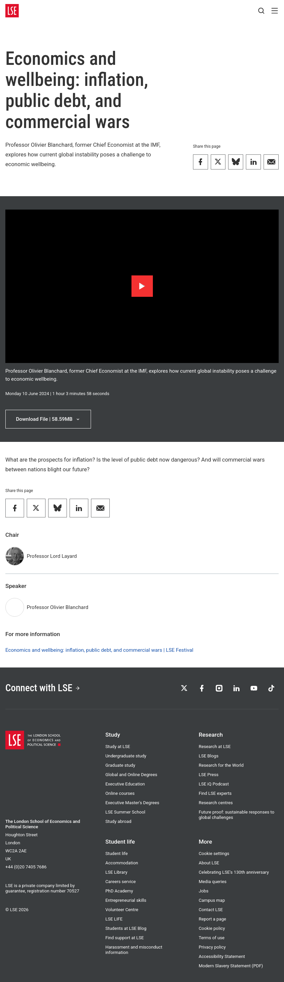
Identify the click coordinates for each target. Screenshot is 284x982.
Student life (116, 853)
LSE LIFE (113, 919)
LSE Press (208, 774)
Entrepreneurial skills (125, 900)
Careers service (120, 881)
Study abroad (118, 821)
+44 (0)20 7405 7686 (25, 866)
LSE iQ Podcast (214, 783)
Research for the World (221, 765)
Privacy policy (212, 947)
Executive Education (125, 783)
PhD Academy (119, 890)
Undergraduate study (125, 755)
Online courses (119, 793)
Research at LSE (214, 746)
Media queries (212, 881)
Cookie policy (212, 928)
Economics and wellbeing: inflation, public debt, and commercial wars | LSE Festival (99, 650)
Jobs (203, 890)
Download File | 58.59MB (48, 419)
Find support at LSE (124, 937)
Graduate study (120, 765)
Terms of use (211, 937)
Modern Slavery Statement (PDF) (231, 965)
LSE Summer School (125, 812)
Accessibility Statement (222, 956)
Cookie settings (214, 853)
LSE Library (116, 872)
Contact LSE (211, 909)
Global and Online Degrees (131, 774)
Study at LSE (117, 746)
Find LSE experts (215, 793)
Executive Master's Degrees (132, 802)
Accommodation (121, 862)
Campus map (212, 900)
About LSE (209, 862)
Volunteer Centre (121, 909)
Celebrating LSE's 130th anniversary (234, 872)
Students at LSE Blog (126, 928)
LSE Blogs (208, 755)
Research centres (216, 802)
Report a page (212, 919)
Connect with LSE (42, 688)
